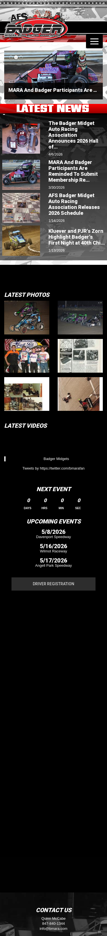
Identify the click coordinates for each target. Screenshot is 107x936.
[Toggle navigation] (94, 41)
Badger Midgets (56, 459)
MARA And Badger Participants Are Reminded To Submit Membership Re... (73, 171)
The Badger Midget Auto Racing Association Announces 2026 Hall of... (73, 135)
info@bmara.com (53, 928)
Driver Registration (53, 584)
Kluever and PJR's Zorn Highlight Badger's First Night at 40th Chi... (76, 237)
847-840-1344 (53, 923)
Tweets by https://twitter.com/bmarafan (53, 468)
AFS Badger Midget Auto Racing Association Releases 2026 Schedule (74, 204)
